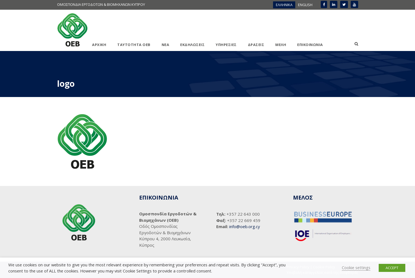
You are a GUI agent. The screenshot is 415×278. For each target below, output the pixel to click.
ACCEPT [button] (392, 267)
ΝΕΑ (165, 44)
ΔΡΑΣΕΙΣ (256, 44)
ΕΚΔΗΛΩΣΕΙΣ (192, 44)
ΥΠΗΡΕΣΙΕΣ (226, 44)
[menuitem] (284, 4)
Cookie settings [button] (356, 267)
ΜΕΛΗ (280, 44)
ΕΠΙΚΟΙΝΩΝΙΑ (310, 44)
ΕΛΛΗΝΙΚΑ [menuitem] (284, 4)
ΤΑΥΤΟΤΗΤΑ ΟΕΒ (134, 44)
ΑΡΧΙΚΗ (99, 44)
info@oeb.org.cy (244, 226)
